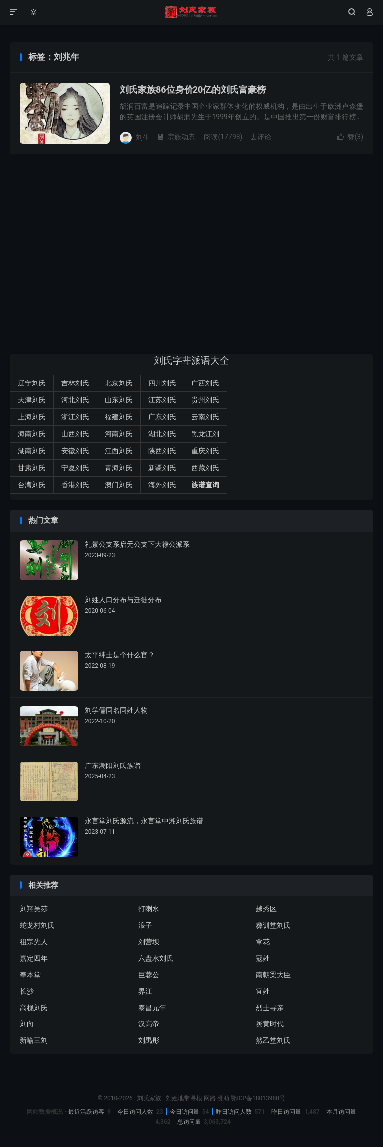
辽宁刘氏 (32, 383)
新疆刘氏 (162, 468)
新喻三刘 (34, 1040)
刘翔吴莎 (34, 909)
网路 (210, 1098)
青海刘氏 (119, 468)
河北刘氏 (75, 400)
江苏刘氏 (162, 400)
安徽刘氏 (75, 451)
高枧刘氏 (34, 1008)
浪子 (145, 925)
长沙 (27, 991)
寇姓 (263, 958)
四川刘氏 (162, 383)
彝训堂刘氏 (273, 925)
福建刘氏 (119, 417)
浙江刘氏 (75, 417)
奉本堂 (30, 975)
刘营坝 (148, 942)
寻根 (196, 1098)
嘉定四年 (34, 958)
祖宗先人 (34, 942)
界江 (145, 991)
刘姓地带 (178, 1098)
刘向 (27, 1024)
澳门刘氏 (119, 485)
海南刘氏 (32, 434)
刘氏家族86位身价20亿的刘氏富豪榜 (193, 89)
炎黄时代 (270, 1024)
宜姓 (263, 991)
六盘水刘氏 (155, 958)
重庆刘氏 (205, 451)
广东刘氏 (162, 417)
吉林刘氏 (75, 383)
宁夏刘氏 (75, 468)
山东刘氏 (119, 400)
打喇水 (148, 909)
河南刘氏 (119, 434)
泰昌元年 (152, 1008)
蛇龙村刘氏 (37, 925)
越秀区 (266, 909)
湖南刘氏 (32, 451)
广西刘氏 (205, 383)
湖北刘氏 (162, 434)
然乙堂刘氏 (273, 1040)
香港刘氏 (75, 485)
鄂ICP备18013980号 (258, 1098)
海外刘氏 (162, 485)
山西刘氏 (75, 434)
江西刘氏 (119, 451)
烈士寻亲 (270, 1008)
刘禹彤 (148, 1040)
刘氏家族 (191, 12)
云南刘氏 (205, 417)
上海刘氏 (32, 417)
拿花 (263, 942)
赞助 (223, 1098)
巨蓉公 (148, 975)
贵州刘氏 (205, 400)
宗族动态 (176, 137)
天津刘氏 (32, 400)
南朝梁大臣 (273, 975)
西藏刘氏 (205, 468)
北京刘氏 (119, 383)
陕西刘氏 (162, 451)
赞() (350, 137)
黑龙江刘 (205, 434)
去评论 (260, 137)
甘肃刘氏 (32, 468)
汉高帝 (148, 1024)
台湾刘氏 (32, 485)
